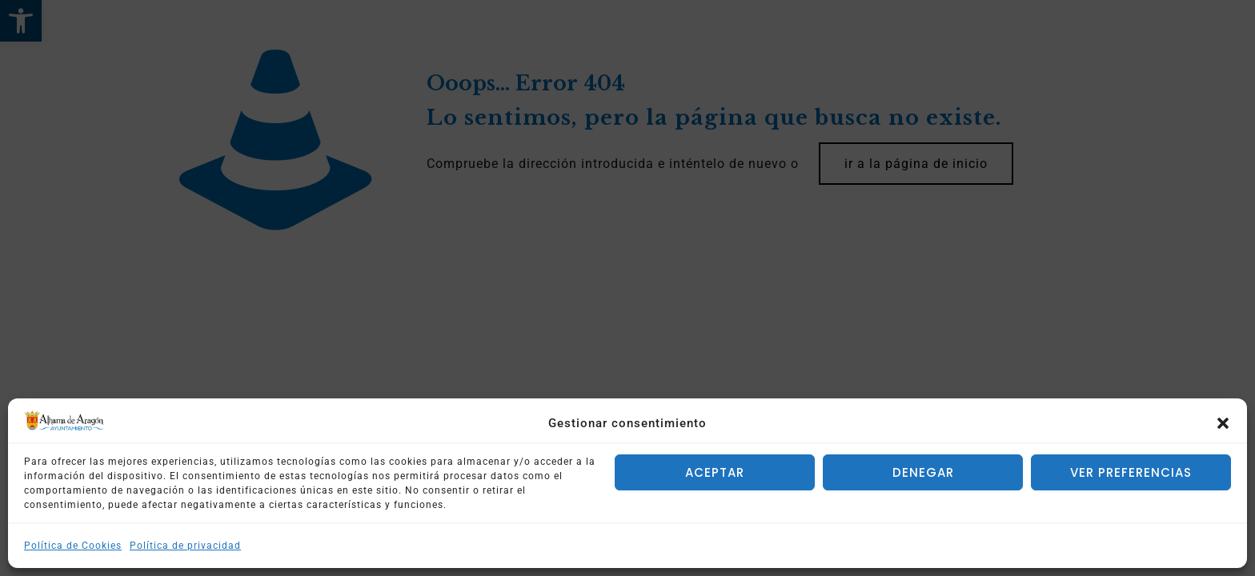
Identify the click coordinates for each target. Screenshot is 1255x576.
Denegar (923, 472)
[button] (1223, 423)
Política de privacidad (185, 545)
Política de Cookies (73, 545)
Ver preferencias (1131, 472)
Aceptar (714, 472)
